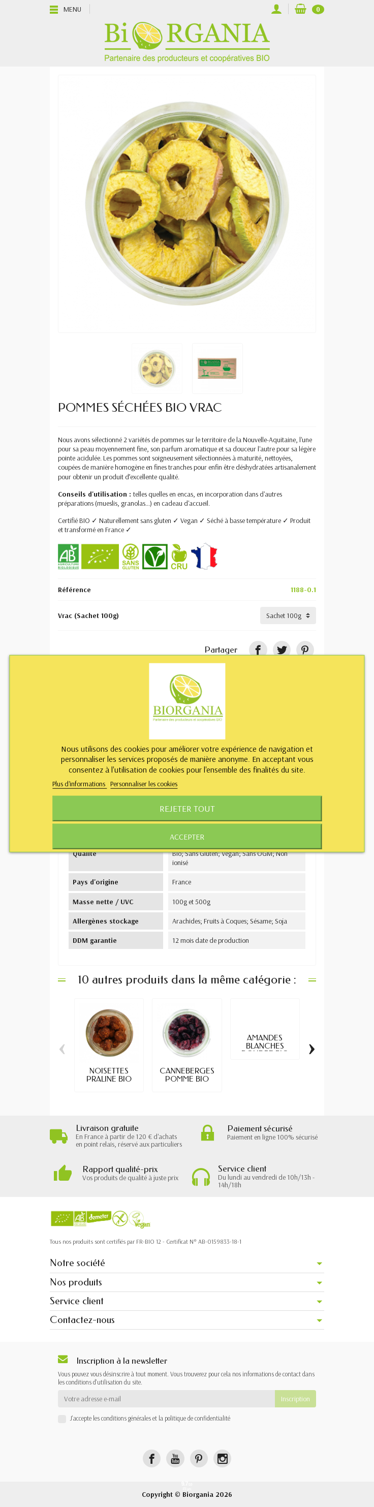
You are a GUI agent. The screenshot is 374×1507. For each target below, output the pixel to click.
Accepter (187, 837)
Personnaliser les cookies (143, 783)
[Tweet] (282, 650)
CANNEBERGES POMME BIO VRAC (187, 1078)
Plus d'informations (79, 783)
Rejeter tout (187, 808)
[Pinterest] (305, 650)
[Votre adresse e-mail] (166, 1398)
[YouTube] (175, 1458)
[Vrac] (288, 615)
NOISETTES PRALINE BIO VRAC (109, 1078)
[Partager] (258, 650)
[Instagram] (222, 1458)
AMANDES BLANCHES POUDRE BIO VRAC (265, 1049)
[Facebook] (152, 1458)
